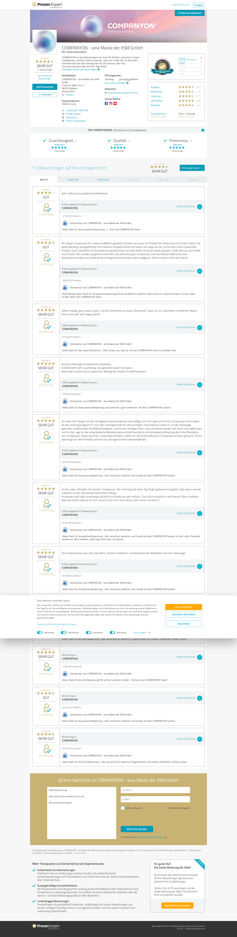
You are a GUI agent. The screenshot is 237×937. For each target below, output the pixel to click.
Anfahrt (70, 94)
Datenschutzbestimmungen (62, 922)
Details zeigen (139, 931)
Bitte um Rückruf (134, 808)
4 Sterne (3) (102, 179)
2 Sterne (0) (162, 179)
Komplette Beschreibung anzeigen (80, 69)
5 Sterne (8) (72, 179)
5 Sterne (182, 58)
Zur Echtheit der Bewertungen (45, 77)
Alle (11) (44, 179)
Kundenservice (158, 113)
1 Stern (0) (192, 179)
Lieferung (156, 96)
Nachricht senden (137, 829)
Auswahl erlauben (183, 913)
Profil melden (80, 853)
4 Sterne (182, 62)
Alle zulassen (183, 906)
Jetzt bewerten (44, 87)
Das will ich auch (181, 4)
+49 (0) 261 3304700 (77, 110)
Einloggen (198, 4)
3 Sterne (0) (132, 179)
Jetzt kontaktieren (190, 13)
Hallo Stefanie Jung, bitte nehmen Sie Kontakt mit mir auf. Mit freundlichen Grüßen (81, 813)
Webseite (155, 105)
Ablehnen (184, 922)
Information (157, 100)
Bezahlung (156, 91)
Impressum (42, 922)
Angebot (155, 87)
